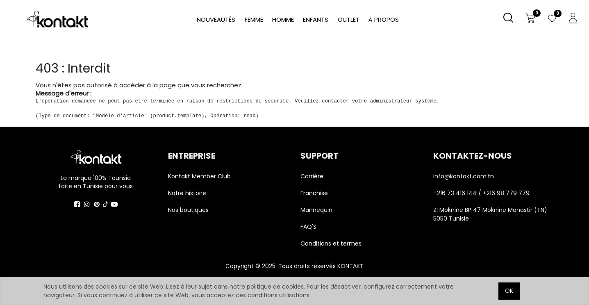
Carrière (311, 176)
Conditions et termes (331, 243)
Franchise (314, 193)
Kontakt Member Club (199, 176)
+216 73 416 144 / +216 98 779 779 (481, 193)
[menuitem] (383, 20)
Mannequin (317, 210)
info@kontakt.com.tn (464, 176)
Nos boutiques (188, 210)
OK (509, 291)
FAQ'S (308, 227)
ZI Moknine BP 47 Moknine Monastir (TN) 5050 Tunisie (490, 214)
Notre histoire (187, 193)
